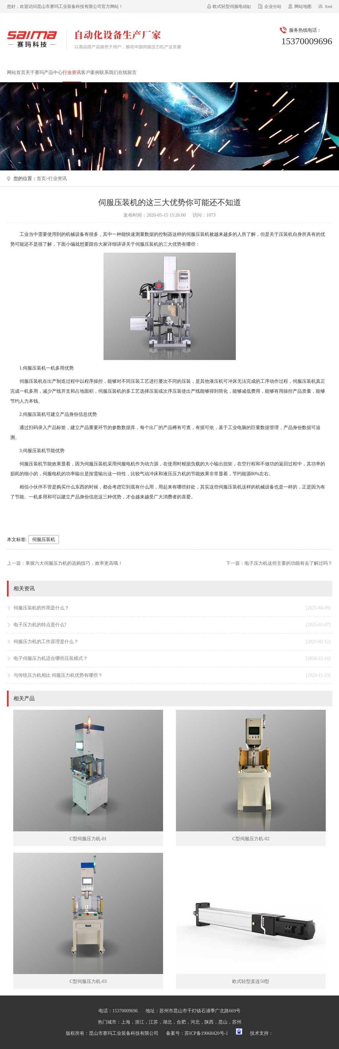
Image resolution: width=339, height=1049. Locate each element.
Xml (328, 6)
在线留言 (127, 72)
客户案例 (90, 72)
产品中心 (53, 72)
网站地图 (303, 6)
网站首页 (16, 72)
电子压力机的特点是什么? (172, 625)
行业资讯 (72, 72)
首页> (43, 178)
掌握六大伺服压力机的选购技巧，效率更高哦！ (74, 563)
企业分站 (272, 6)
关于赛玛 (34, 72)
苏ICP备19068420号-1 (206, 1033)
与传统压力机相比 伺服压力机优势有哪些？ (172, 675)
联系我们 (109, 72)
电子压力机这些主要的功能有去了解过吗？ (288, 563)
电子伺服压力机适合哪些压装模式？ (172, 658)
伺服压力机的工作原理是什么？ (172, 641)
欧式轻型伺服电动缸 (232, 6)
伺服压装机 (43, 539)
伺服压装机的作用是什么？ (172, 608)
